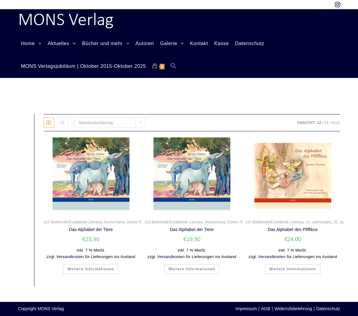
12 (319, 123)
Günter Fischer (138, 222)
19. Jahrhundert (318, 222)
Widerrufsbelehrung (293, 308)
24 (326, 123)
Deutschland (114, 222)
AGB (265, 308)
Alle (335, 123)
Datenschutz (328, 308)
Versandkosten (70, 256)
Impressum (246, 308)
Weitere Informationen (91, 269)
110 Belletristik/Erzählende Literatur (73, 222)
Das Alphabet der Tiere (91, 229)
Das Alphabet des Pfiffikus (292, 229)
